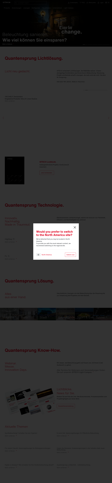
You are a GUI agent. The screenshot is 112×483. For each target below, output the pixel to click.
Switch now (70, 255)
